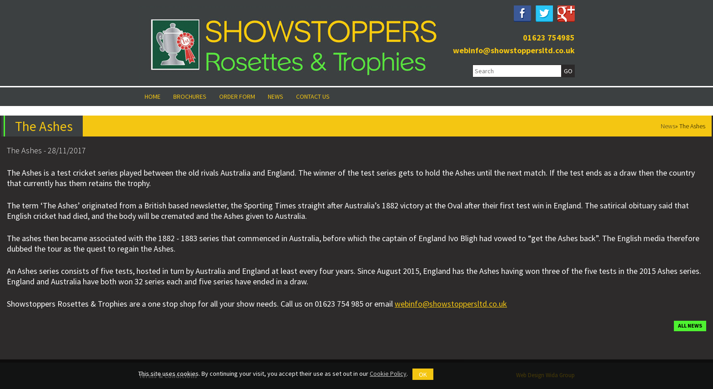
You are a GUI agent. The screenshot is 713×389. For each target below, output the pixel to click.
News (275, 96)
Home (153, 96)
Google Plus (566, 13)
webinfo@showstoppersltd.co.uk (514, 50)
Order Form (237, 96)
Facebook (522, 13)
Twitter (544, 13)
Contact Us (313, 96)
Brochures (189, 96)
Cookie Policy (388, 373)
